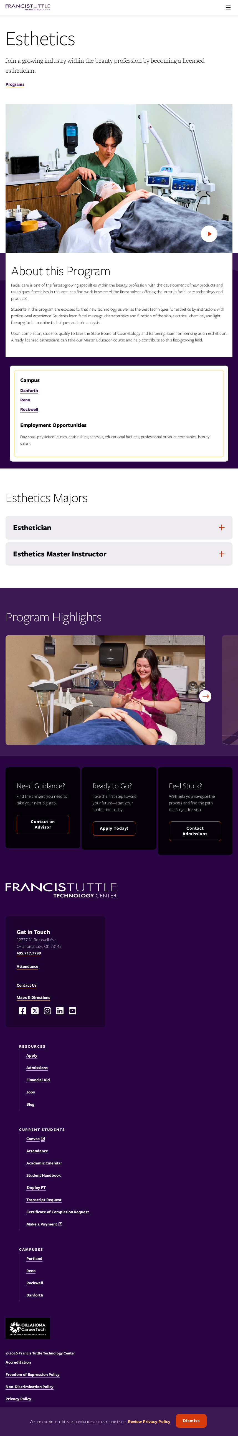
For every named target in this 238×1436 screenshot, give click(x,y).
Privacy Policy (18, 1399)
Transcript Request (44, 1199)
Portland (34, 1258)
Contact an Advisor (43, 824)
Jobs (30, 1092)
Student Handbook (43, 1175)
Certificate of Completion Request (57, 1212)
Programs (15, 84)
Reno (25, 400)
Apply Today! (114, 828)
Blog (30, 1104)
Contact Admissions (195, 831)
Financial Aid (38, 1080)
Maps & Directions (33, 997)
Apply (31, 1055)
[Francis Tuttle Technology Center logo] (28, 7)
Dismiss (191, 1421)
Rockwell (29, 409)
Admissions (37, 1067)
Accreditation (18, 1362)
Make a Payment (41, 1224)
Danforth (29, 391)
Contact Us (27, 985)
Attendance (37, 1151)
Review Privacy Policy (149, 1422)
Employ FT (36, 1187)
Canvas (33, 1138)
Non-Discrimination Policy (30, 1386)
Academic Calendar (44, 1163)
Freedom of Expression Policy (33, 1374)
